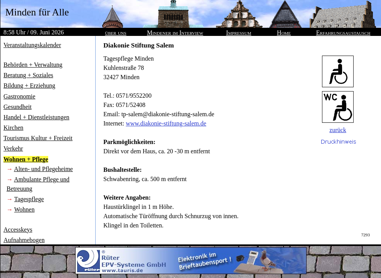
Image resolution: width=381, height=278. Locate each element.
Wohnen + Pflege (25, 159)
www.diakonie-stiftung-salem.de (166, 123)
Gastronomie (19, 96)
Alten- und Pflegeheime (43, 169)
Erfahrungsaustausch (343, 32)
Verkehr (13, 148)
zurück (337, 130)
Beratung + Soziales (28, 75)
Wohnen (24, 209)
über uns (115, 32)
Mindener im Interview (175, 32)
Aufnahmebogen (24, 240)
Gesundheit (17, 106)
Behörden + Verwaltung (32, 64)
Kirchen (13, 127)
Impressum (238, 32)
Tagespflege (29, 199)
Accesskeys (17, 229)
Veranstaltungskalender (32, 45)
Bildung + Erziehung (29, 85)
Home (284, 32)
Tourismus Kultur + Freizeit (37, 138)
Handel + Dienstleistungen (36, 117)
